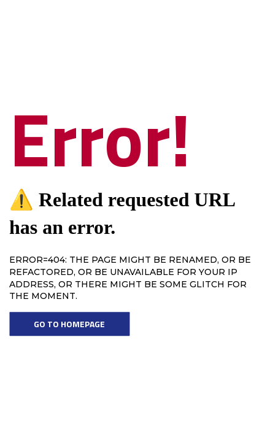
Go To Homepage (69, 323)
